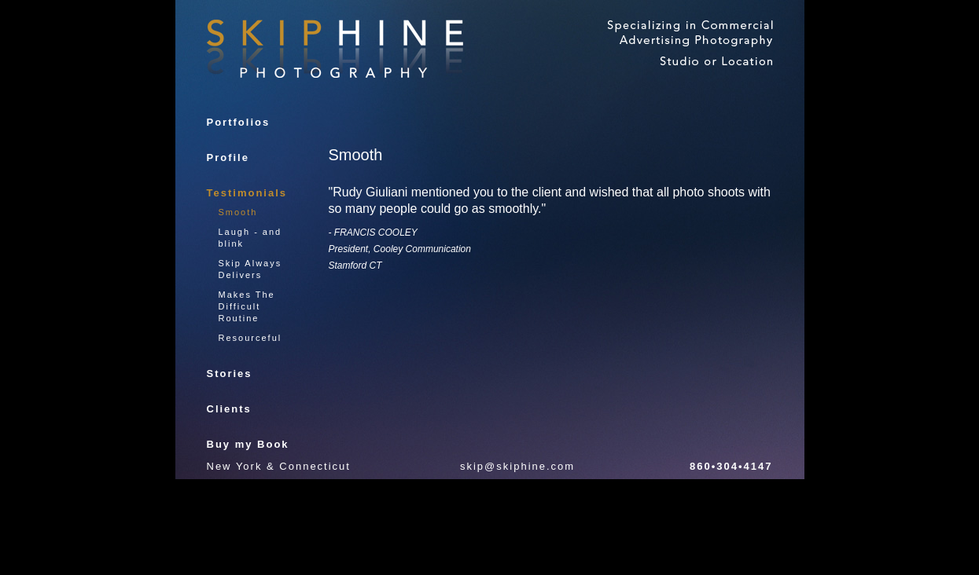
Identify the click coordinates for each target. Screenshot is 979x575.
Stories (229, 373)
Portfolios (239, 122)
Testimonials (247, 193)
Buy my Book (248, 444)
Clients (229, 409)
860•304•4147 (731, 466)
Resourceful (250, 337)
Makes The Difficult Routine (247, 306)
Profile (228, 157)
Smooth (238, 212)
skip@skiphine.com (517, 466)
